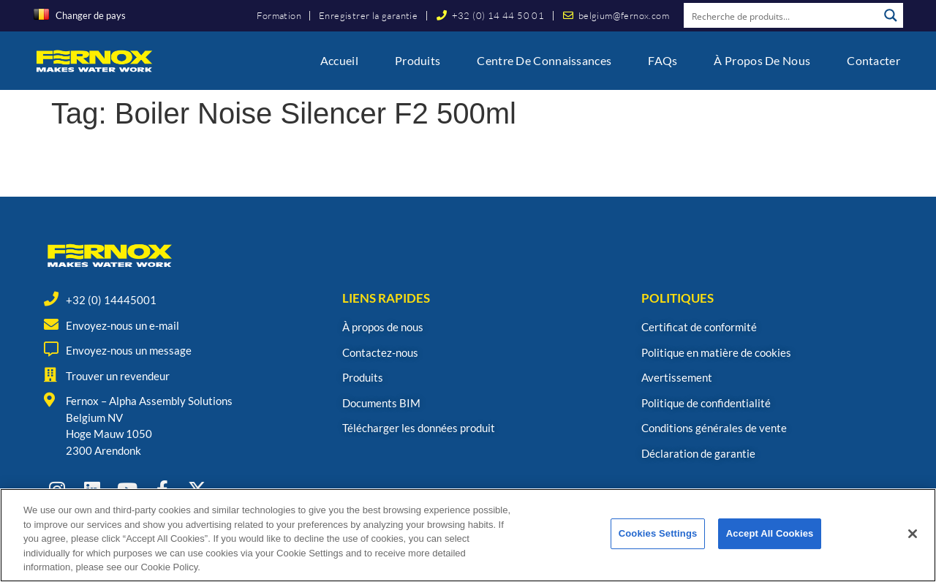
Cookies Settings (658, 534)
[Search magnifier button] (890, 15)
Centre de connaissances (544, 60)
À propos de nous (762, 60)
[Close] (913, 534)
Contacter (873, 60)
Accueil (339, 60)
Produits (417, 60)
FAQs (662, 60)
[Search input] (782, 15)
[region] (468, 535)
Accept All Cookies (770, 534)
